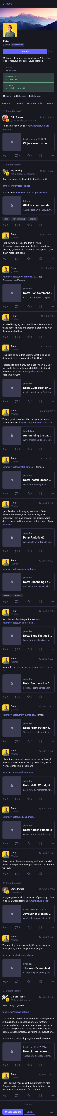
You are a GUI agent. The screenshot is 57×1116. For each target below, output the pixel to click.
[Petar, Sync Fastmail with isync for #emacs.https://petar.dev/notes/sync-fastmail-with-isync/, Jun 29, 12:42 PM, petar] (28, 630)
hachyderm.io (17, 45)
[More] (53, 155)
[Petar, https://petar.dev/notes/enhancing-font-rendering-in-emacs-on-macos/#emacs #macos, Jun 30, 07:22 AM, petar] (28, 581)
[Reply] (5, 155)
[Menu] (51, 51)
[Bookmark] (40, 155)
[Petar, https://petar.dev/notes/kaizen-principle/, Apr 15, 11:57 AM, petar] (28, 826)
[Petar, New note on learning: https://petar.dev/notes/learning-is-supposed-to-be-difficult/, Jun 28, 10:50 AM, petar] (28, 678)
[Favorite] (30, 155)
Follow (25, 51)
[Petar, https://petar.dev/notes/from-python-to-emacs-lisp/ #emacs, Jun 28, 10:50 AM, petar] (28, 724)
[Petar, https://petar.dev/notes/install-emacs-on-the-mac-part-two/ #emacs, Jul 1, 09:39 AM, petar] (28, 476)
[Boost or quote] (18, 155)
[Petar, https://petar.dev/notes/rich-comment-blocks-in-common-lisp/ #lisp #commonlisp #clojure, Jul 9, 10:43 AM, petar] (28, 288)
